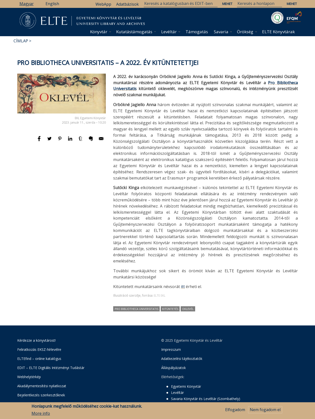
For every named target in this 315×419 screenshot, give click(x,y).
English (52, 3)
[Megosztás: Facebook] (39, 141)
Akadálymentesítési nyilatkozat (41, 386)
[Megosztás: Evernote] (91, 141)
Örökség (245, 31)
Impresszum (171, 349)
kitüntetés (170, 309)
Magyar (26, 3)
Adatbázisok (127, 4)
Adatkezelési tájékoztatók (181, 358)
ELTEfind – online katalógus (39, 358)
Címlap (21, 41)
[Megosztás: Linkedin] (70, 141)
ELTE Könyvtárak (278, 31)
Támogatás (197, 31)
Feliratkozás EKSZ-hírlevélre (39, 349)
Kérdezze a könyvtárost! (36, 340)
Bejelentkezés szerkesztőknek (41, 395)
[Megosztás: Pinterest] (60, 141)
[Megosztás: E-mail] (101, 141)
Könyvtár (98, 31)
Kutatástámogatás (134, 31)
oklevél (188, 309)
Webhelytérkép (29, 376)
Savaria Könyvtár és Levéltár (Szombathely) (205, 398)
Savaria (221, 31)
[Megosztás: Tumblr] (81, 141)
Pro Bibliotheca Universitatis (136, 309)
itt (183, 286)
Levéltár (169, 31)
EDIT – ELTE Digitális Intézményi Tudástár (50, 367)
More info (41, 413)
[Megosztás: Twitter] (50, 141)
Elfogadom (235, 410)
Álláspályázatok (173, 367)
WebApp (103, 4)
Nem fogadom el (265, 410)
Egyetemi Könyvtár (186, 386)
